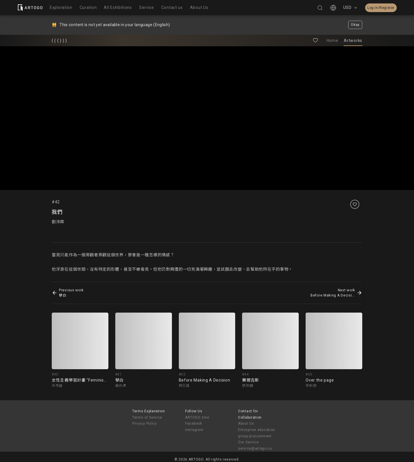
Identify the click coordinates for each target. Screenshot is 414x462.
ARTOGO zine (197, 417)
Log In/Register (380, 8)
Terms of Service (147, 417)
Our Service (248, 442)
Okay (355, 25)
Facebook (193, 423)
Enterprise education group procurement (256, 433)
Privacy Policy (144, 423)
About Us (246, 423)
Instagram (194, 430)
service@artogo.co (255, 448)
